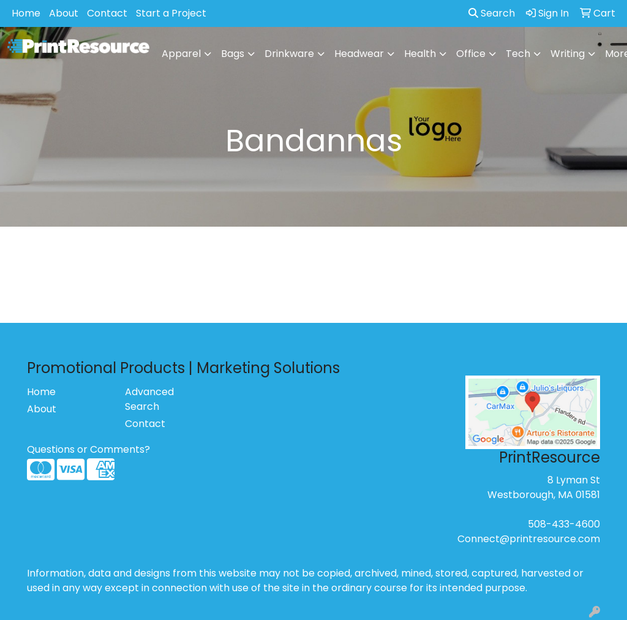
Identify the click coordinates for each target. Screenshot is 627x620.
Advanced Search (149, 399)
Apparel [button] (181, 54)
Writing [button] (567, 54)
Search (491, 13)
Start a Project (171, 13)
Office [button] (471, 54)
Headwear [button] (359, 54)
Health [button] (420, 54)
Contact (107, 13)
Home (26, 13)
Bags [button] (232, 54)
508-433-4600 (564, 524)
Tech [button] (518, 54)
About (63, 13)
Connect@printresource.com (528, 539)
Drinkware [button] (289, 54)
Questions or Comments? (88, 449)
